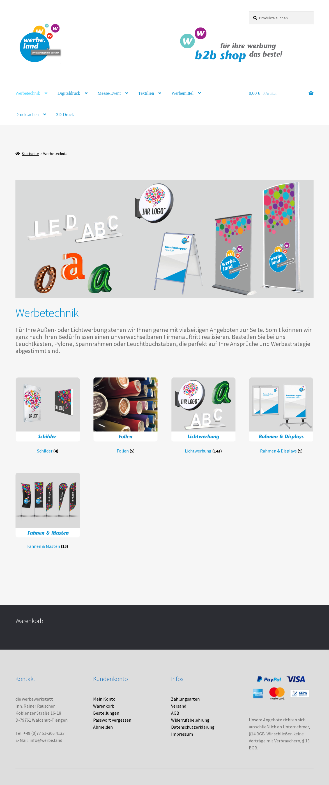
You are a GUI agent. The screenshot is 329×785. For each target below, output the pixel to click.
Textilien (146, 93)
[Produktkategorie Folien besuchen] (125, 415)
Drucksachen (27, 114)
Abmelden (103, 727)
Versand (178, 706)
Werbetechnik (27, 93)
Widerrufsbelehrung (190, 720)
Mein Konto (104, 699)
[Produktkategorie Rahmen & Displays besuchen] (281, 415)
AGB (175, 713)
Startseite (30, 153)
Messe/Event (109, 93)
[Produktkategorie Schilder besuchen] (47, 415)
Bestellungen (106, 713)
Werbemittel (182, 93)
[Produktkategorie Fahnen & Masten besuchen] (47, 511)
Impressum (182, 734)
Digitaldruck (68, 93)
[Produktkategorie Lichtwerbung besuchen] (203, 415)
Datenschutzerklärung (193, 727)
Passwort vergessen (112, 720)
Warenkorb (103, 706)
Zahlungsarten (185, 699)
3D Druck (65, 114)
